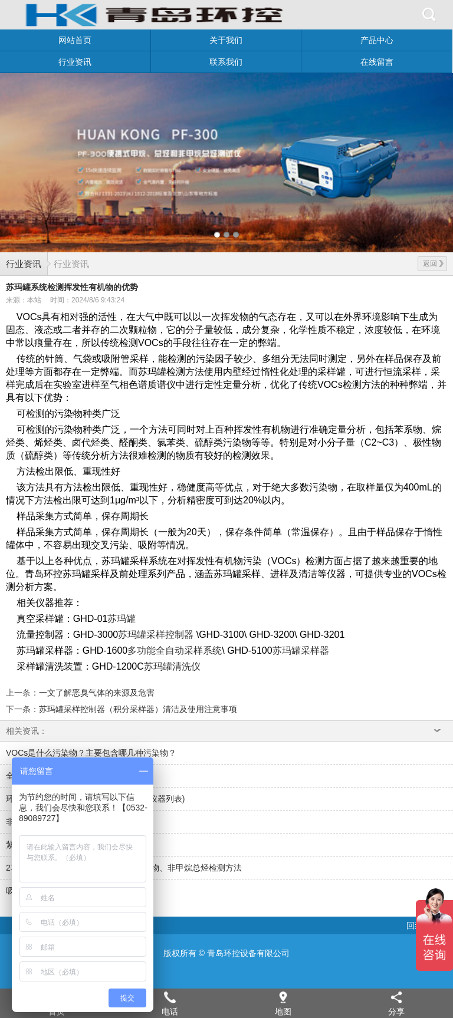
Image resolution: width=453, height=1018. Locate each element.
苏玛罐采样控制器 (155, 635)
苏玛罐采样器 (301, 650)
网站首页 (74, 40)
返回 (433, 263)
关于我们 (225, 40)
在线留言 (376, 62)
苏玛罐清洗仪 (172, 666)
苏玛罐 (121, 619)
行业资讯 (74, 62)
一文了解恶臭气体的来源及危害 (97, 692)
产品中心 (376, 40)
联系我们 (225, 62)
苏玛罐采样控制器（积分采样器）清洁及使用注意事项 (138, 709)
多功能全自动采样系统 (174, 650)
